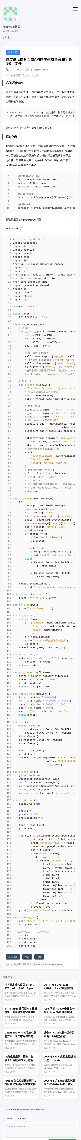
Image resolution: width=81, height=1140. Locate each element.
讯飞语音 (12, 956)
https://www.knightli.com (49, 964)
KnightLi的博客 (11, 26)
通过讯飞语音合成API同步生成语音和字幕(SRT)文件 (39, 61)
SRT (39, 956)
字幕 (27, 956)
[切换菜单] (75, 9)
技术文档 (12, 52)
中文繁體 (15, 75)
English (26, 75)
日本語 (35, 75)
